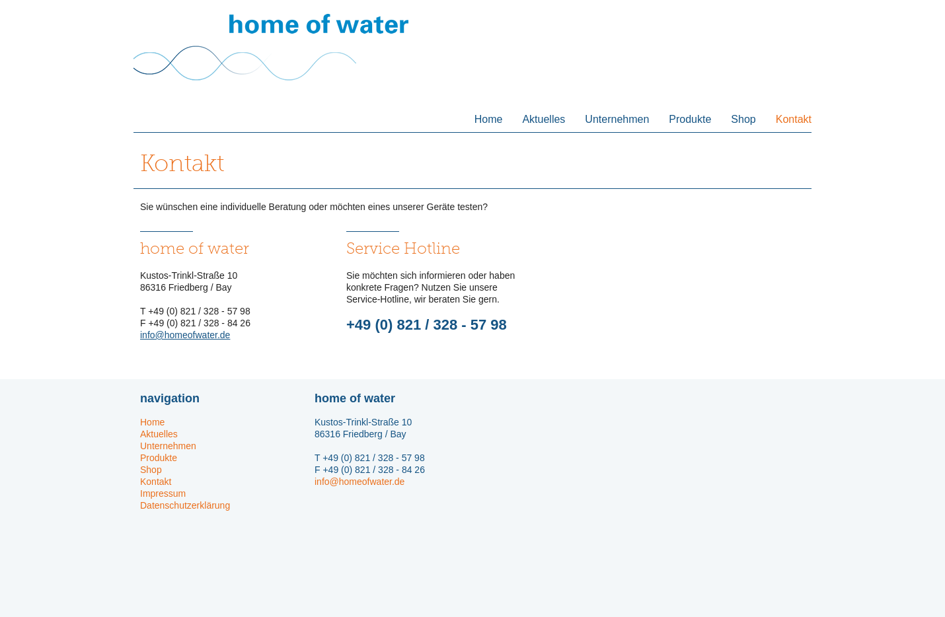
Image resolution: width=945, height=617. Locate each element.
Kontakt (794, 119)
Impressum (163, 493)
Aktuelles (543, 119)
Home (488, 119)
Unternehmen (617, 119)
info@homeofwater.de (185, 335)
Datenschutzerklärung (185, 505)
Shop (743, 119)
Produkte (690, 119)
